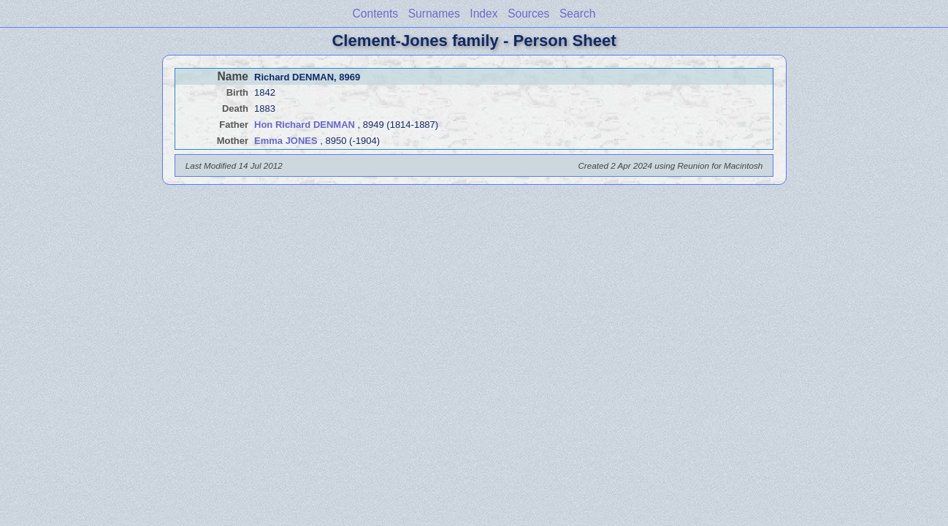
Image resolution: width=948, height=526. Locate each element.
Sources (528, 13)
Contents (375, 13)
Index (483, 13)
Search (577, 13)
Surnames (434, 13)
